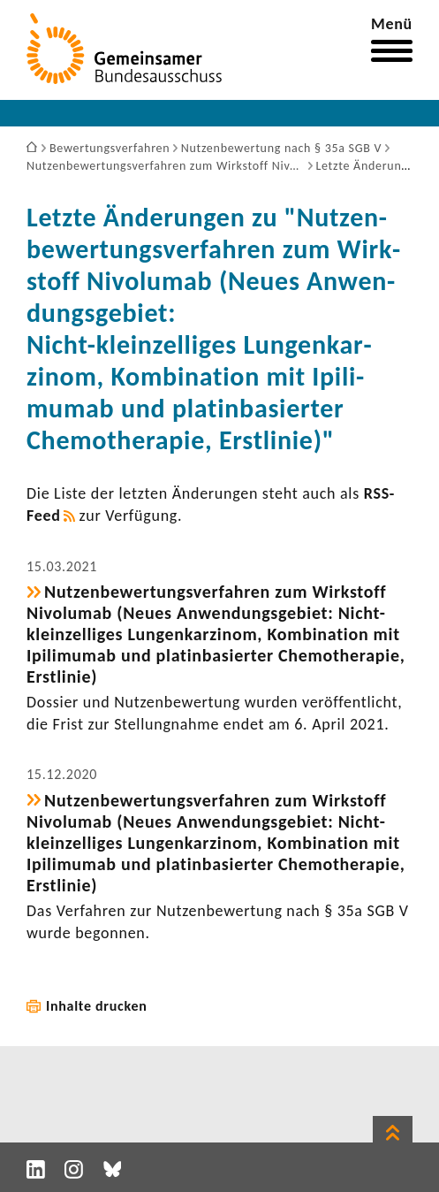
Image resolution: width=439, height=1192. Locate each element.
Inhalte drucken (97, 1005)
